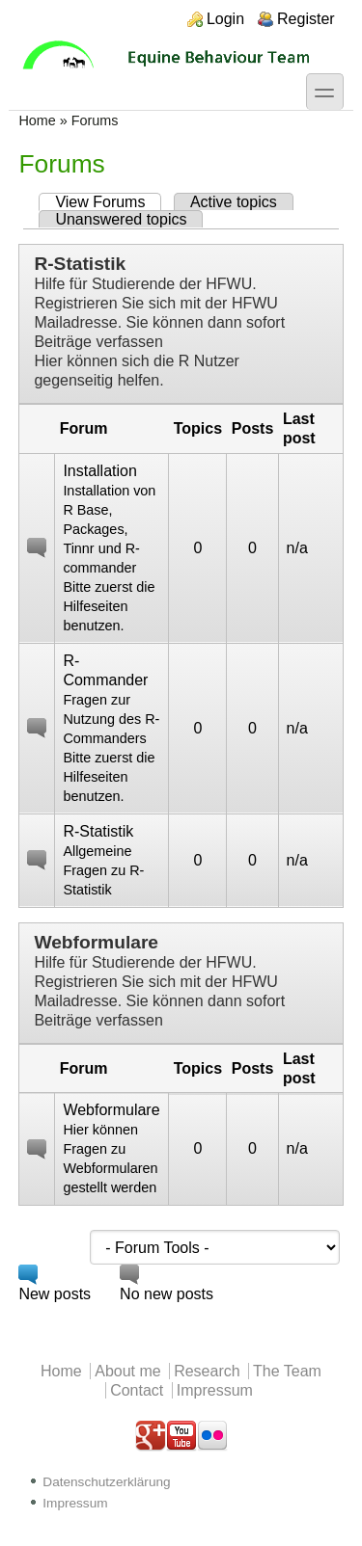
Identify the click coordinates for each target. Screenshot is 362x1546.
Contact (136, 1390)
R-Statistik (79, 263)
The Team (287, 1371)
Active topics (233, 202)
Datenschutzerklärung (106, 1482)
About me (127, 1371)
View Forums (108, 202)
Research (206, 1371)
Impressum (215, 1390)
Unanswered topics (120, 219)
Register (306, 19)
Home (36, 120)
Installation (100, 471)
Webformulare (96, 942)
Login (225, 19)
